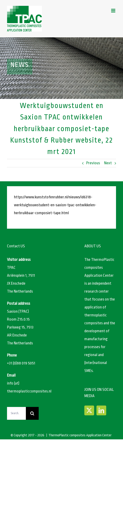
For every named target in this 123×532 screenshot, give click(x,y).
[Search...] (16, 413)
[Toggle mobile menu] (113, 10)
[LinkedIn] (101, 410)
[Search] (32, 413)
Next (108, 163)
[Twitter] (89, 410)
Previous (93, 163)
